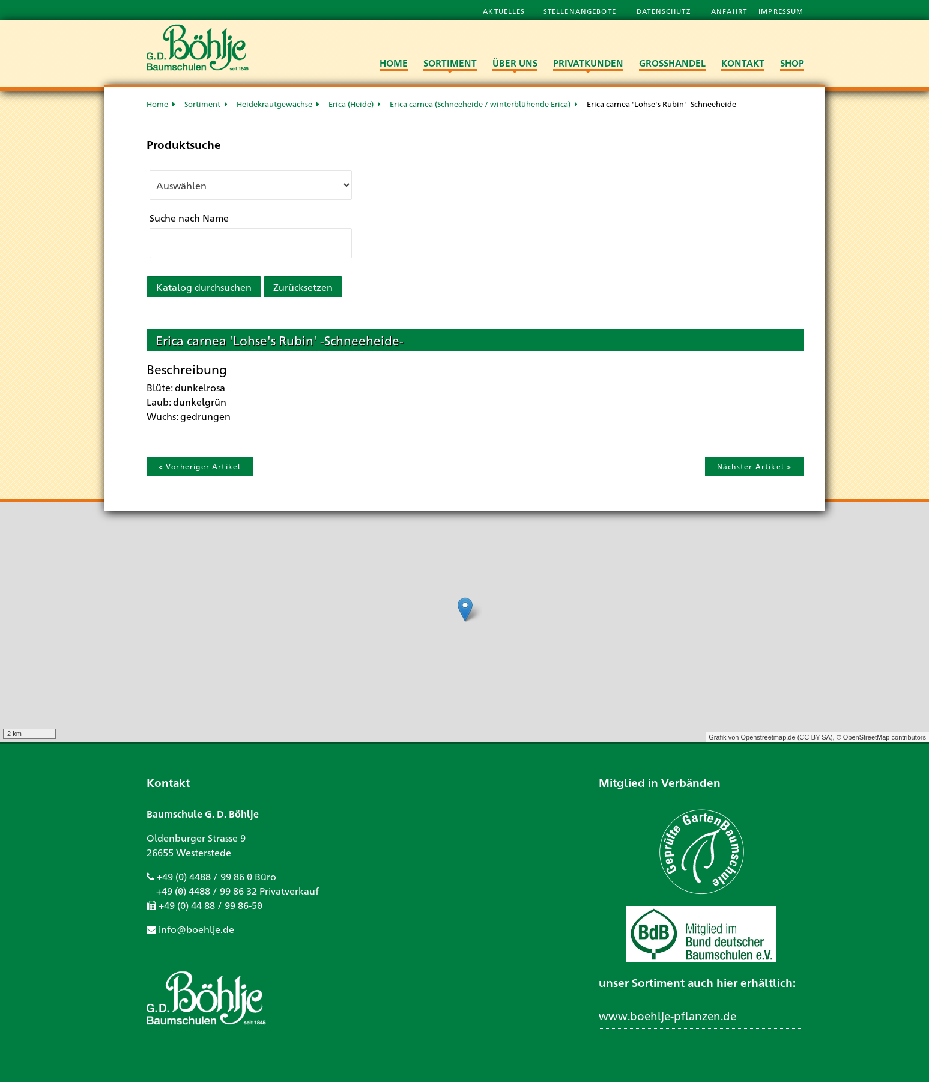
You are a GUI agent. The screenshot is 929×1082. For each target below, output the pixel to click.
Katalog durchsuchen (204, 287)
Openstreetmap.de (767, 737)
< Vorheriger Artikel (200, 466)
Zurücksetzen (303, 287)
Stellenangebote (581, 11)
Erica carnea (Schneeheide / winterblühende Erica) (480, 104)
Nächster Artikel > (754, 466)
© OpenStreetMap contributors (881, 737)
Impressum (780, 11)
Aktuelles (504, 11)
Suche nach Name (189, 217)
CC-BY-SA (815, 737)
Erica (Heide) (351, 104)
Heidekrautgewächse (274, 104)
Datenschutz (665, 11)
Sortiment (202, 104)
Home (157, 104)
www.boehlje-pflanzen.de (667, 1015)
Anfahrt (730, 11)
